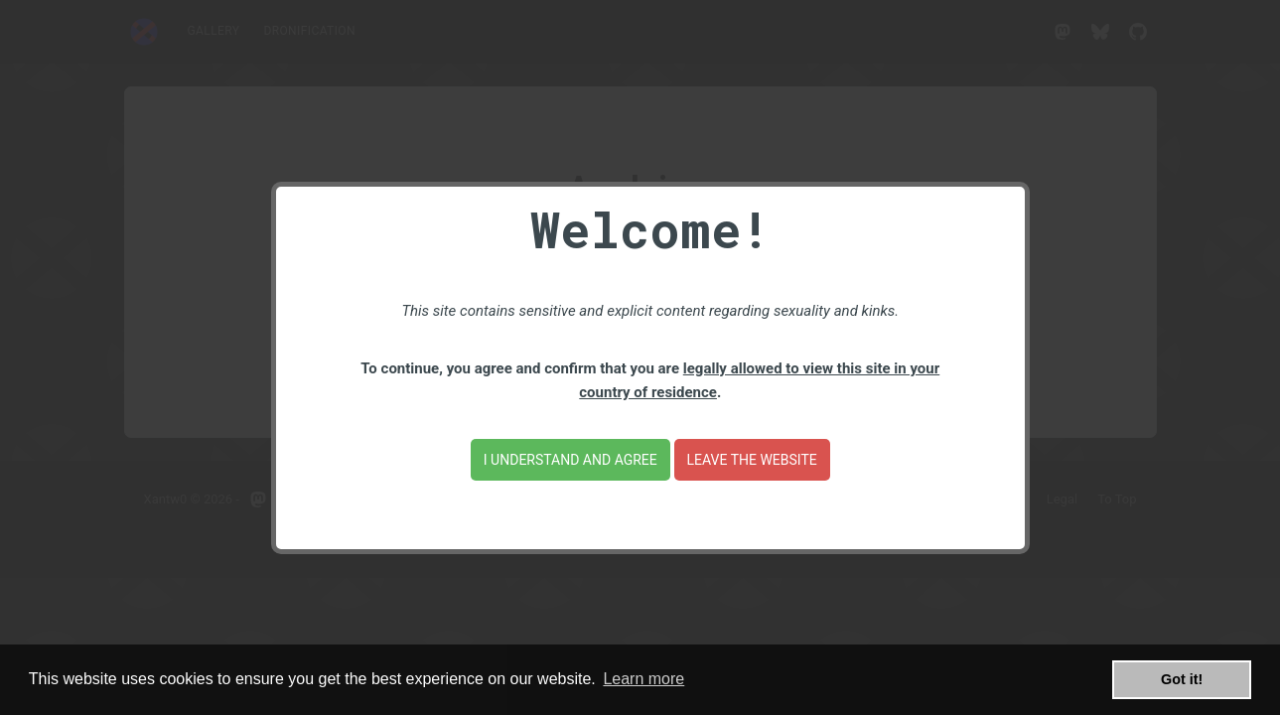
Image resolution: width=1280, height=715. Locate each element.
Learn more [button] (643, 678)
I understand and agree (570, 460)
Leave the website (752, 460)
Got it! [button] (1182, 679)
